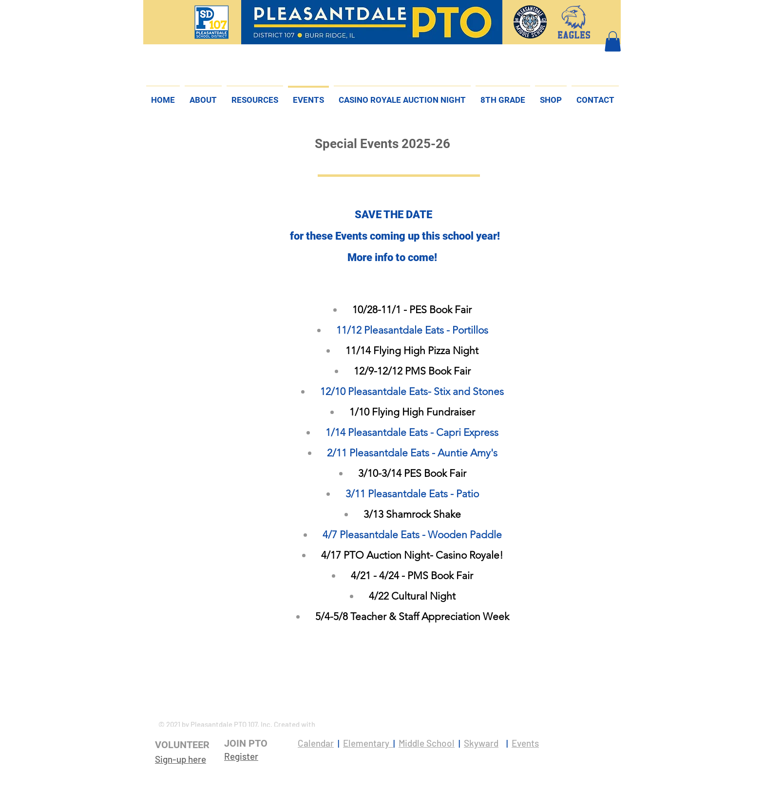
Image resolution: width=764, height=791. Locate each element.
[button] (612, 41)
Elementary (368, 743)
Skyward (481, 743)
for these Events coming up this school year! (395, 236)
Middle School (427, 743)
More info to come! (393, 257)
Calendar (316, 743)
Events (525, 743)
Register (241, 756)
